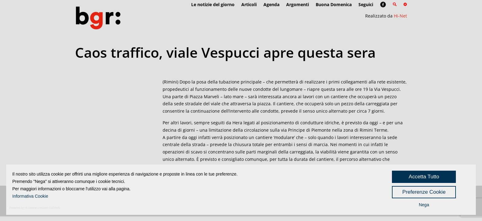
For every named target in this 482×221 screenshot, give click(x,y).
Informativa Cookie (30, 196)
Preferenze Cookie (424, 192)
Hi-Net (400, 16)
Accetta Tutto (424, 177)
